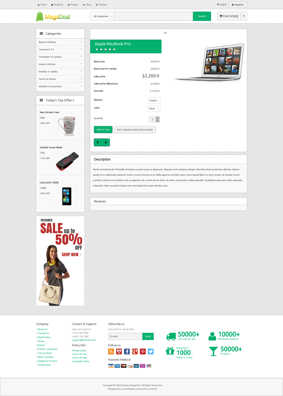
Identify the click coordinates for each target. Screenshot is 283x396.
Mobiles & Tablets (60, 71)
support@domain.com (84, 340)
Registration (44, 337)
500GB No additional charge (152, 101)
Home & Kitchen (60, 63)
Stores (41, 341)
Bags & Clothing (60, 41)
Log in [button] (223, 4)
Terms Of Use (79, 354)
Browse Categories (48, 349)
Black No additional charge (152, 109)
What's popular (46, 357)
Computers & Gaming (60, 56)
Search (202, 16)
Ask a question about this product (135, 129)
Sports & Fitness (60, 78)
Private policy (79, 350)
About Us (42, 329)
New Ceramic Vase (49, 112)
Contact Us (43, 333)
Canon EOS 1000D (49, 182)
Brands (41, 345)
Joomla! (153, 389)
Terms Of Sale (79, 357)
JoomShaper (128, 389)
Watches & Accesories (60, 86)
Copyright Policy (80, 361)
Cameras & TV (60, 49)
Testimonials (44, 365)
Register (239, 4)
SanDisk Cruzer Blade (51, 147)
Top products (45, 353)
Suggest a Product (47, 361)
